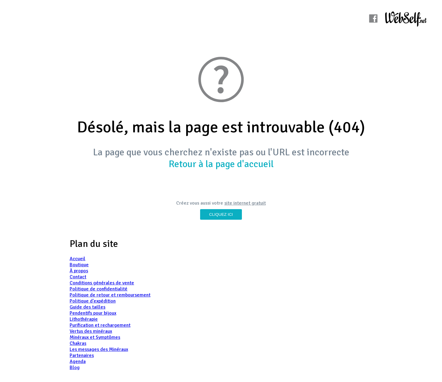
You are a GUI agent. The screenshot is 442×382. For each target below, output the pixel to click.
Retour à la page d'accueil (221, 164)
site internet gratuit (245, 203)
